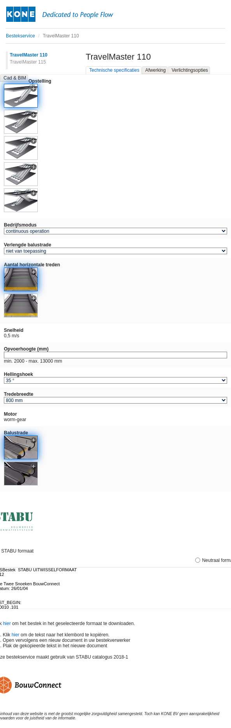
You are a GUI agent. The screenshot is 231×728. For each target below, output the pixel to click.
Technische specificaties (114, 70)
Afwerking (155, 70)
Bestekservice (20, 36)
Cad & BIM (15, 78)
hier (7, 623)
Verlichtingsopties (189, 70)
